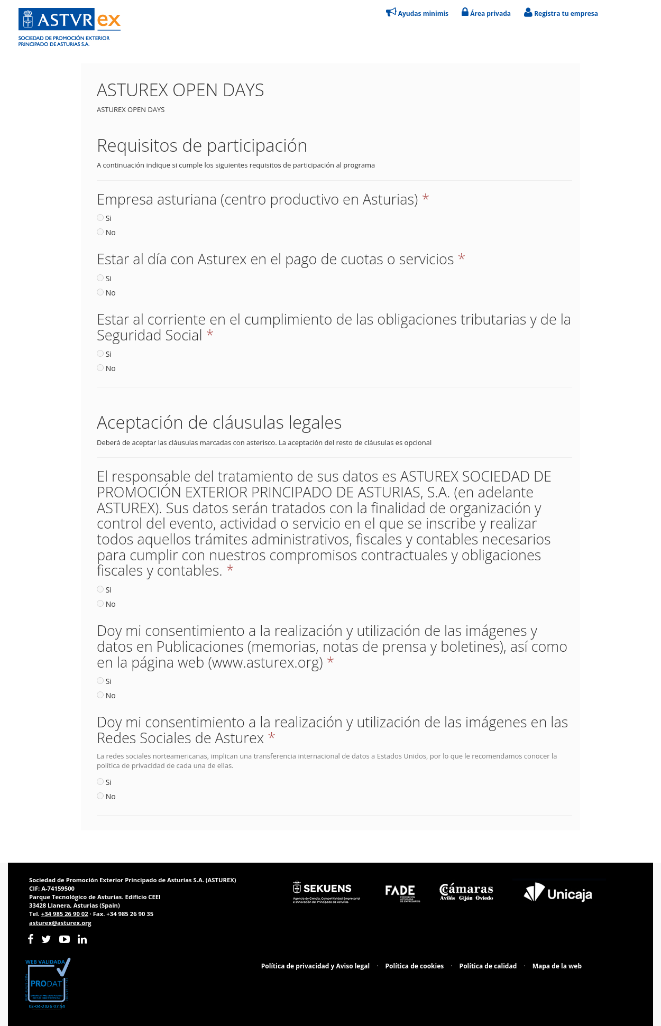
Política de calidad (488, 966)
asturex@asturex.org (60, 923)
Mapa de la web (557, 966)
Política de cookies (414, 966)
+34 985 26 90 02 (64, 914)
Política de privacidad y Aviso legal (315, 966)
